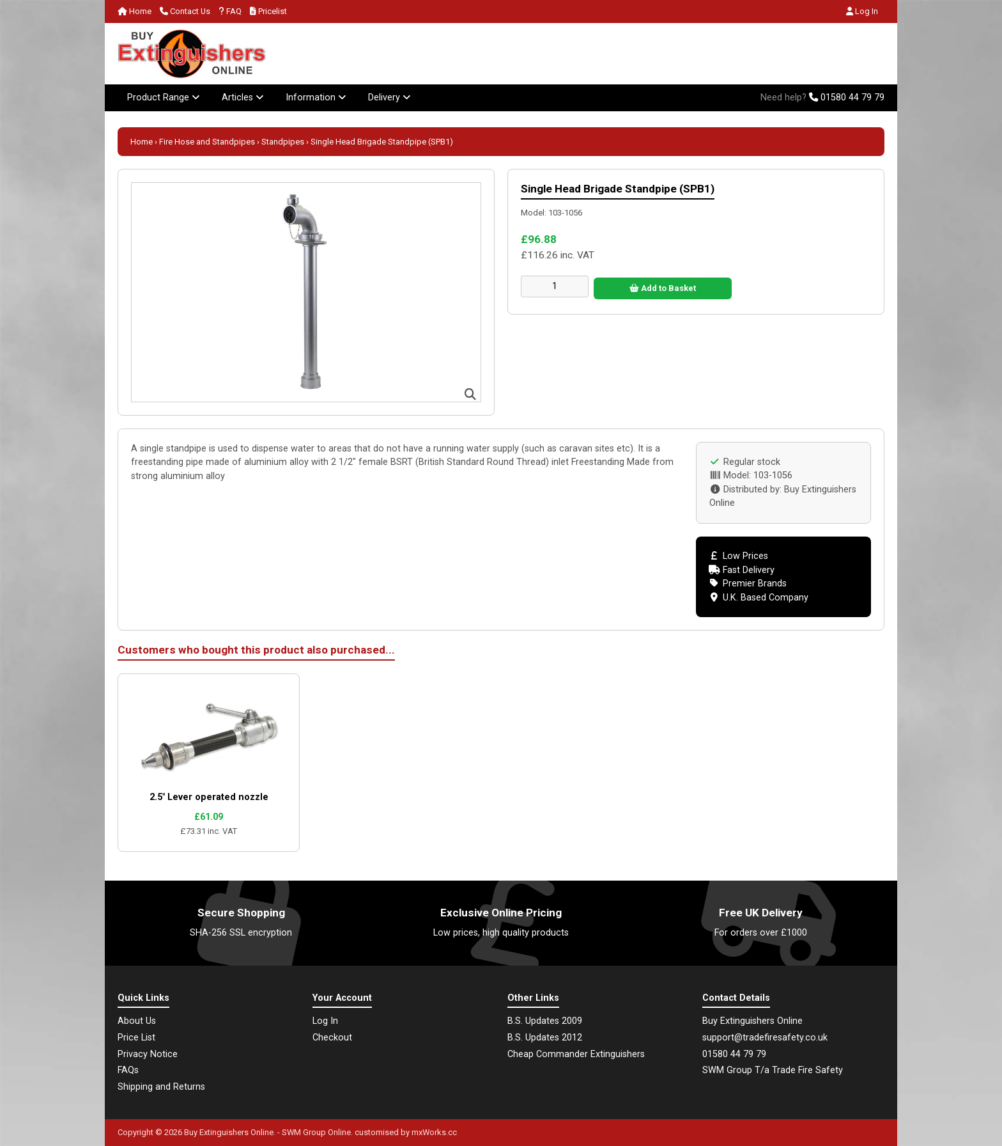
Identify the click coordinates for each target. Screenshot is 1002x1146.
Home (134, 11)
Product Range (163, 97)
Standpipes (282, 141)
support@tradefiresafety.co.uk (765, 1037)
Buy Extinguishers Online (229, 1132)
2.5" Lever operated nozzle (209, 797)
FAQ (230, 11)
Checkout (332, 1037)
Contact (185, 11)
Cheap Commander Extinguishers (576, 1054)
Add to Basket (662, 288)
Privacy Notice (148, 1054)
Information (316, 97)
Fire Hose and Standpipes (207, 141)
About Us (137, 1021)
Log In (862, 11)
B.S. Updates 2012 (544, 1037)
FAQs (128, 1070)
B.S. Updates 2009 (544, 1021)
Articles (243, 97)
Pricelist (268, 11)
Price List (136, 1037)
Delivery (389, 97)
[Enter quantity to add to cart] (555, 286)
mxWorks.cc (434, 1132)
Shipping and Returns (161, 1086)
